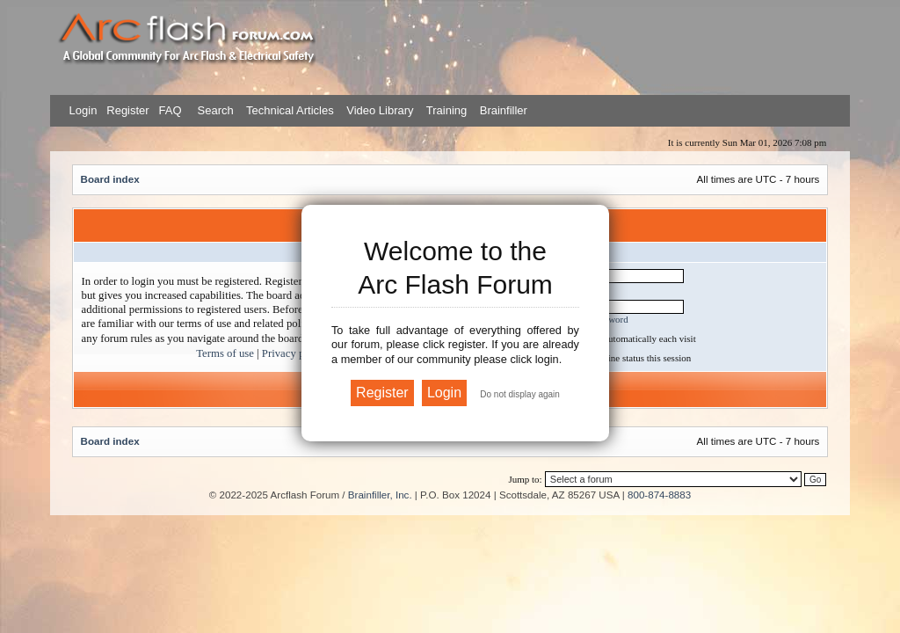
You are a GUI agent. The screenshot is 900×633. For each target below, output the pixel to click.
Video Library (379, 110)
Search (214, 110)
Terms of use (225, 353)
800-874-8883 (659, 494)
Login (83, 110)
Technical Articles (290, 110)
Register (126, 110)
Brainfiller (503, 110)
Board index (110, 179)
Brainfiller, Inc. (380, 494)
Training (446, 110)
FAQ (169, 110)
